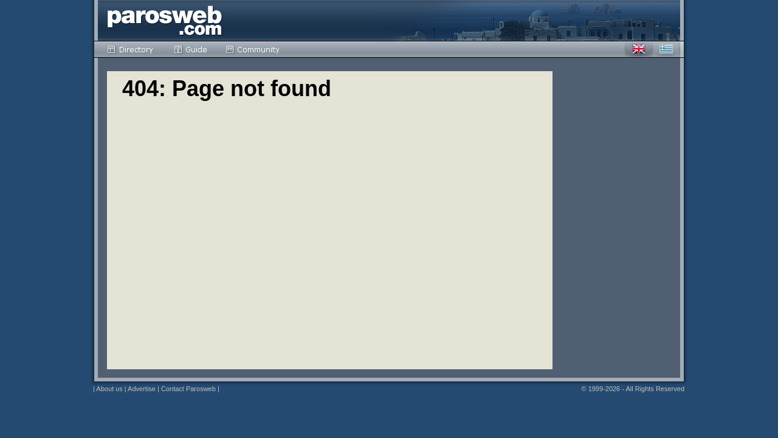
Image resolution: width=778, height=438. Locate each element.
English (638, 49)
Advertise (142, 388)
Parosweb (165, 20)
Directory (131, 49)
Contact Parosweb (188, 388)
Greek (666, 49)
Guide (190, 49)
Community (253, 49)
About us (109, 388)
